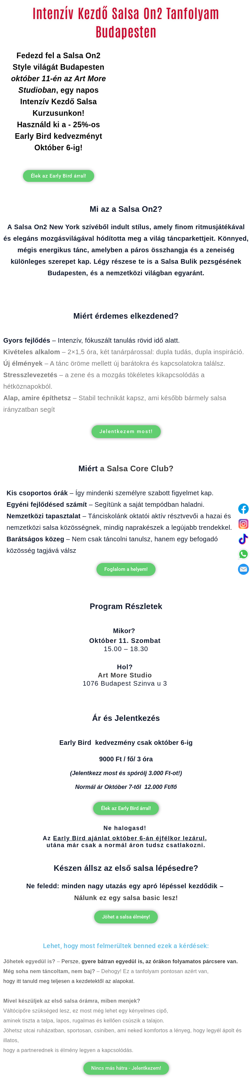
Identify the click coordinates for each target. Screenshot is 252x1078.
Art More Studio (125, 675)
